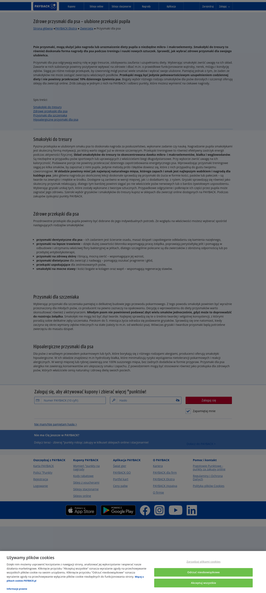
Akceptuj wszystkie (203, 583)
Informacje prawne (17, 588)
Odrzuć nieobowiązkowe (203, 572)
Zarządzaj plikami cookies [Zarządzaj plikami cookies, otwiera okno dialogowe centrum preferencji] (203, 561)
